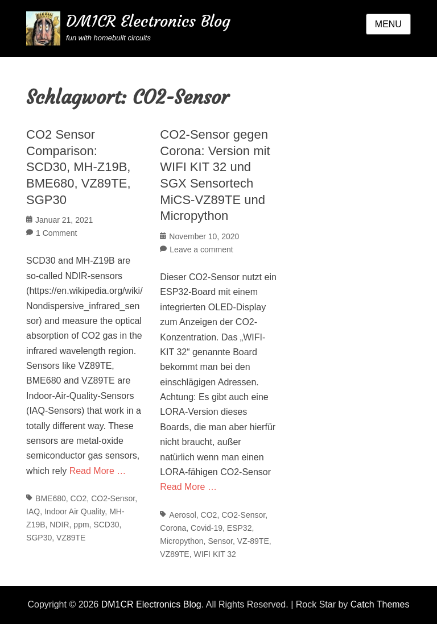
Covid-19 (206, 528)
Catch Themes (380, 604)
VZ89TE (70, 537)
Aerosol (182, 514)
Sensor (220, 541)
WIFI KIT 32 (214, 554)
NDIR (59, 524)
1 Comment (56, 233)
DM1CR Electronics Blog (148, 21)
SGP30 (39, 537)
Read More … (97, 471)
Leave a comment (201, 249)
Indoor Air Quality (74, 511)
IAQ (33, 511)
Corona (173, 528)
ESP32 (239, 528)
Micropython (181, 541)
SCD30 (106, 524)
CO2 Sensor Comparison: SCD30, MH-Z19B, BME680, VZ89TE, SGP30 (78, 166)
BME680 (50, 498)
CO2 (79, 498)
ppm (81, 524)
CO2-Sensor (113, 498)
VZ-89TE (253, 541)
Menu (388, 24)
